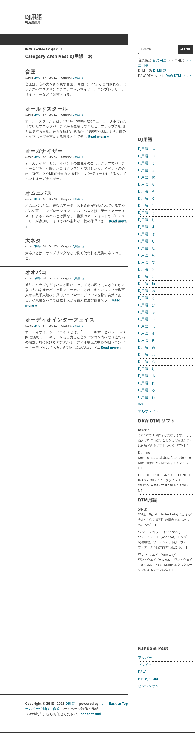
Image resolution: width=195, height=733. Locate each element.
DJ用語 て (146, 262)
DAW (142, 672)
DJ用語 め (146, 348)
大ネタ (33, 241)
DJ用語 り (146, 369)
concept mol (91, 714)
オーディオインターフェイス (60, 320)
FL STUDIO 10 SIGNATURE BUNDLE (164, 475)
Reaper (143, 430)
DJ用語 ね (146, 284)
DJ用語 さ (146, 213)
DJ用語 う (146, 163)
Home (28, 49)
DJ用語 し (146, 220)
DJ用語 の (146, 291)
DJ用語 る (146, 376)
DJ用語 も (146, 355)
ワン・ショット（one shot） (160, 532)
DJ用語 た (146, 248)
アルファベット (150, 411)
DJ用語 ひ (146, 305)
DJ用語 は (146, 298)
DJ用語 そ (146, 234)
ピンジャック (148, 686)
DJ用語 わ (146, 397)
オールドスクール (46, 109)
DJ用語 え (146, 170)
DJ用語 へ (146, 319)
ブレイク (145, 665)
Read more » (98, 137)
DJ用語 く (146, 199)
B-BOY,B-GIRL (148, 679)
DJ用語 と (146, 269)
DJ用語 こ (146, 206)
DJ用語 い (146, 156)
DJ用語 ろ (146, 390)
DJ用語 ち (146, 255)
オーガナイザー (43, 151)
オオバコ (36, 272)
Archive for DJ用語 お (49, 49)
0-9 (140, 404)
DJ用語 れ (146, 383)
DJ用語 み (146, 340)
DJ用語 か (146, 184)
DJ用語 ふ (146, 312)
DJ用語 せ (146, 241)
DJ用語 (33, 17)
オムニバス (38, 193)
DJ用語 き (146, 191)
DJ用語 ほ (146, 326)
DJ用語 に (146, 277)
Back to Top (118, 704)
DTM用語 (160, 71)
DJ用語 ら (146, 362)
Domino (144, 453)
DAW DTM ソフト (179, 76)
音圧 (30, 72)
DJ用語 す (146, 227)
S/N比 (142, 509)
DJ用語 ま (146, 333)
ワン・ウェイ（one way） (158, 555)
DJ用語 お (78, 78)
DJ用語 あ (146, 149)
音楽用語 (159, 60)
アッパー (145, 658)
